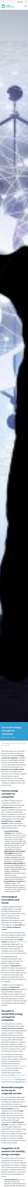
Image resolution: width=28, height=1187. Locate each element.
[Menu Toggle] (25, 6)
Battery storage (21, 942)
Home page (4, 743)
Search (25, 1)
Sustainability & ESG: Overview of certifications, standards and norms (13, 1077)
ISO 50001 (20, 1066)
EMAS (3, 1068)
